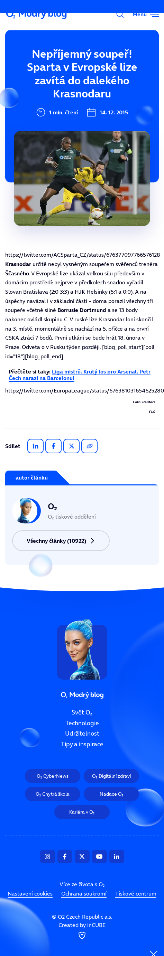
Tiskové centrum (135, 893)
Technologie (43, 88)
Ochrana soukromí (84, 893)
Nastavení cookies (30, 893)
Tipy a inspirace (49, 134)
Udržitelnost (44, 111)
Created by (82, 931)
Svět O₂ (37, 64)
